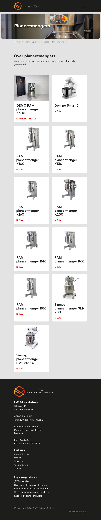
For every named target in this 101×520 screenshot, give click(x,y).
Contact (18, 468)
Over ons (18, 461)
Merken (18, 457)
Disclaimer (19, 433)
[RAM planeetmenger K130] (69, 149)
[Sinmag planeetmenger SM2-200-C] (31, 348)
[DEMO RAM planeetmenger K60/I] (31, 98)
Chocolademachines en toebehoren (32, 492)
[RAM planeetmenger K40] (31, 249)
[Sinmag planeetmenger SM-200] (69, 297)
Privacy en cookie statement (28, 430)
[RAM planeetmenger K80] (31, 296)
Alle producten (21, 454)
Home (17, 41)
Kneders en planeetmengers (35, 41)
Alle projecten (21, 464)
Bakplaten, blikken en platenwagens (31, 485)
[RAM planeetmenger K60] (69, 249)
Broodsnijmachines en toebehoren (31, 488)
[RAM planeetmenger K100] (31, 149)
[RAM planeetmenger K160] (31, 200)
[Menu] (83, 6)
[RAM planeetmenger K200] (69, 200)
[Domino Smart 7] (69, 95)
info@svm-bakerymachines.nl (28, 419)
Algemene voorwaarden (26, 426)
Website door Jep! (78, 511)
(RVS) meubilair (21, 481)
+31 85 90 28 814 (23, 416)
